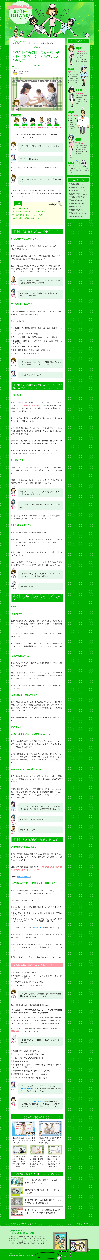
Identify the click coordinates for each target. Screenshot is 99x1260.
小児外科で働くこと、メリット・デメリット (30, 215)
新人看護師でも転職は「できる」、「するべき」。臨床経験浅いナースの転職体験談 (54, 1161)
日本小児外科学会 (23, 877)
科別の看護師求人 (21, 41)
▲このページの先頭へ (82, 1224)
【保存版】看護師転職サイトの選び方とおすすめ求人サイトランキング (23, 1140)
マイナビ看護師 (26, 1088)
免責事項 (23, 1224)
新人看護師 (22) (75, 207)
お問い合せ (33, 1224)
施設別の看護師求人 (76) (78, 194)
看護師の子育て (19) (76, 203)
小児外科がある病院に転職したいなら (28, 218)
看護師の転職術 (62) (76, 184)
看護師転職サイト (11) (77, 187)
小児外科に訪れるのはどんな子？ (26, 208)
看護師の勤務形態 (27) (77, 197)
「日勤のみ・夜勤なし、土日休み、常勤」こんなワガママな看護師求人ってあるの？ (18, 1161)
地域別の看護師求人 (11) (78, 216)
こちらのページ (37, 1101)
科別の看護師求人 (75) (77, 191)
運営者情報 (12, 1224)
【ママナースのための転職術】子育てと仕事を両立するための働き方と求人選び (36, 1161)
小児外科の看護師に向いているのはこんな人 (30, 212)
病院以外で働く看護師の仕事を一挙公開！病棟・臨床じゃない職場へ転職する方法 (50, 1140)
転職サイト (37, 928)
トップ (13, 41)
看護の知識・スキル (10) (78, 213)
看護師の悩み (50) (75, 200)
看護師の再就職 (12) (76, 210)
